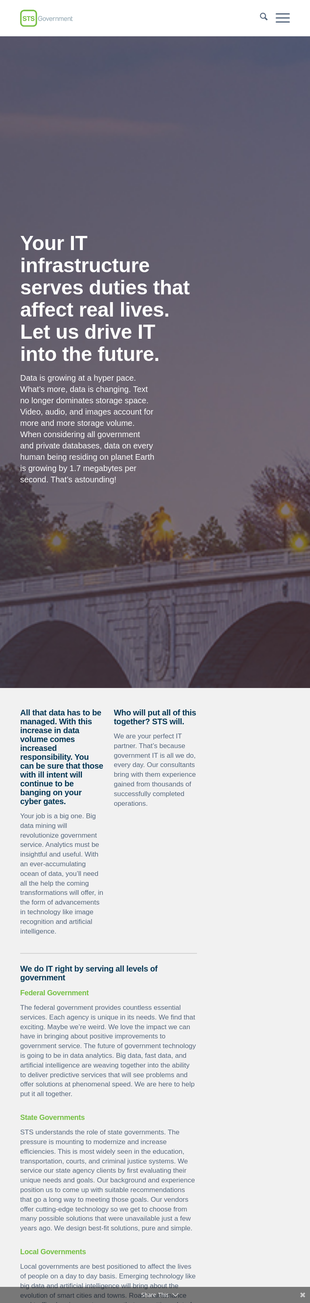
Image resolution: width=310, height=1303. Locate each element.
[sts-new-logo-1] (46, 18)
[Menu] (279, 18)
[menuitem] (260, 18)
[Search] (260, 18)
